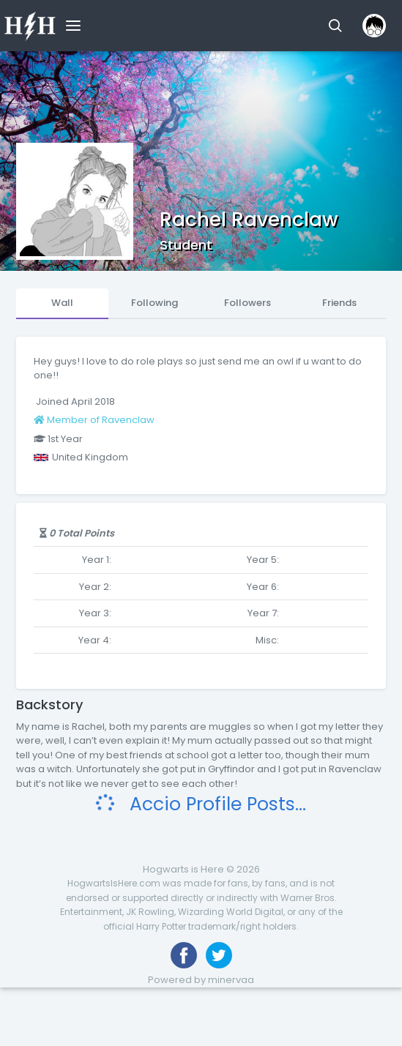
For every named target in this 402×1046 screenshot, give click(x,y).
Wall (62, 303)
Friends (339, 303)
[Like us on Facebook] (184, 955)
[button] (335, 25)
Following (154, 303)
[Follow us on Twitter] (219, 955)
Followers (247, 303)
